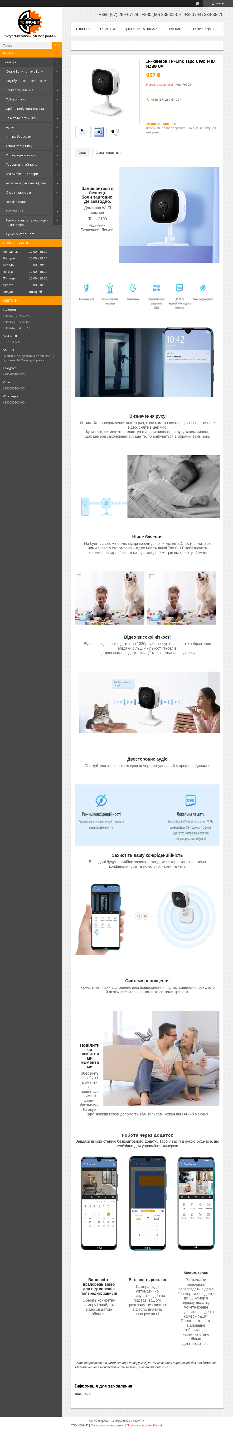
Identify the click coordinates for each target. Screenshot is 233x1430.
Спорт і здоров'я (18, 192)
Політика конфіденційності (144, 1425)
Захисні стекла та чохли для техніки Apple (27, 222)
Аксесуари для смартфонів (26, 183)
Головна (83, 29)
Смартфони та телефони (24, 71)
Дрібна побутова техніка (25, 108)
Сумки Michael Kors (20, 234)
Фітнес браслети (18, 136)
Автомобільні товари (22, 174)
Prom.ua (138, 1421)
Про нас (174, 29)
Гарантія (107, 29)
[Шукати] (57, 45)
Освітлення (14, 211)
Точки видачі (202, 29)
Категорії (10, 62)
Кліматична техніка (21, 118)
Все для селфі (16, 202)
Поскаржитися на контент (107, 1425)
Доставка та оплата (141, 29)
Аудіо (10, 127)
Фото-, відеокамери (21, 155)
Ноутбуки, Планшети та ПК (26, 81)
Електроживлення (19, 90)
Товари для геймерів (21, 164)
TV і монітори (16, 99)
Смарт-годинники (19, 146)
